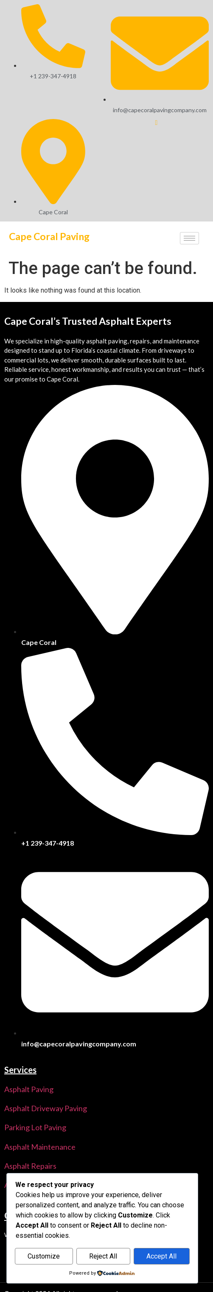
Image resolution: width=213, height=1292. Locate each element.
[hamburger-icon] (189, 238)
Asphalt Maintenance (40, 1146)
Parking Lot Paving (35, 1127)
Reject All (103, 1256)
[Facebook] (151, 125)
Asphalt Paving (28, 1089)
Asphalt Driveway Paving (45, 1108)
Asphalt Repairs (30, 1165)
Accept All (161, 1256)
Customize (44, 1256)
